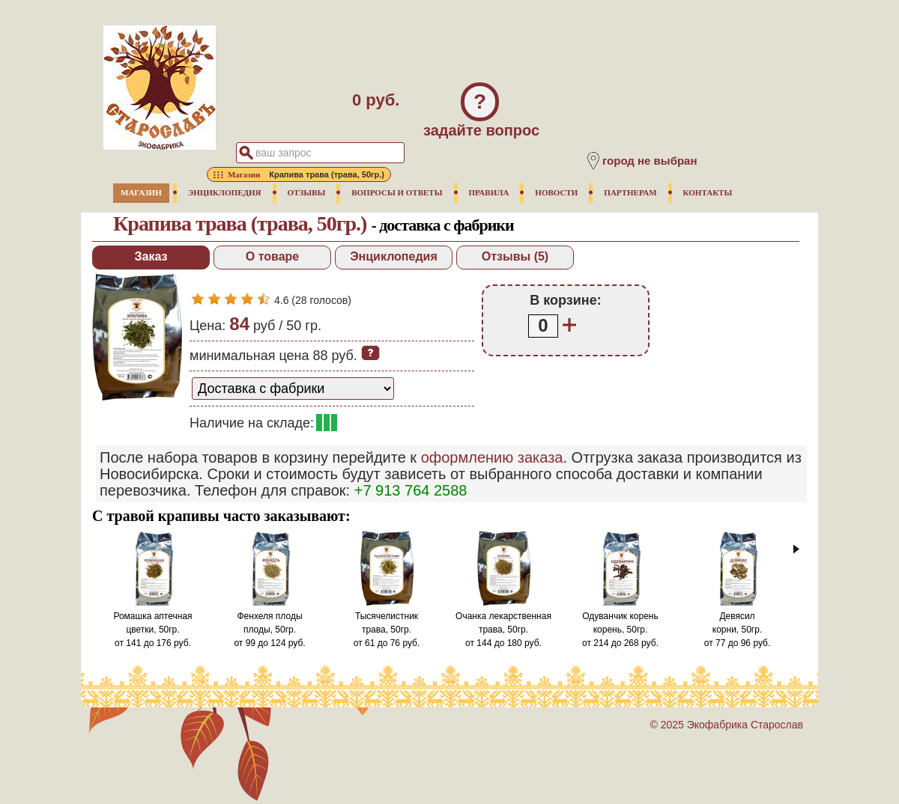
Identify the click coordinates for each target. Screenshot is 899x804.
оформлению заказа (492, 457)
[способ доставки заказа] (293, 388)
